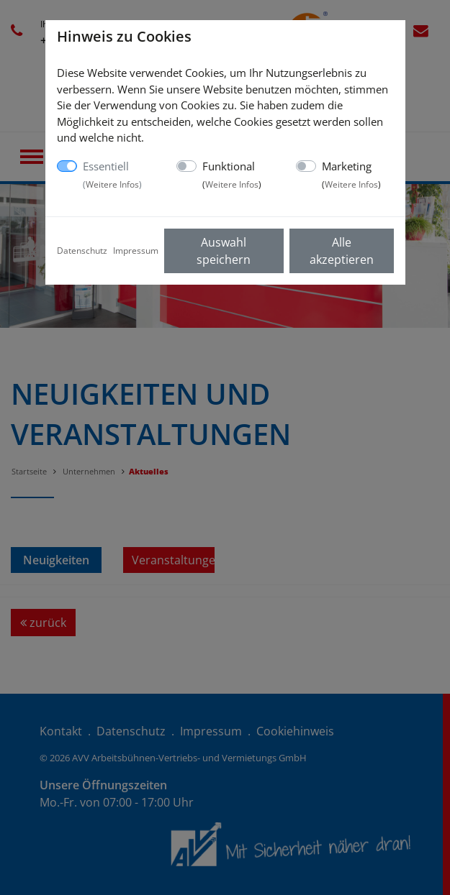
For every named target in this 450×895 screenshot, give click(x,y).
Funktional (231, 175)
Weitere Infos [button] (112, 184)
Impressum (135, 250)
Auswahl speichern (224, 250)
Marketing (351, 175)
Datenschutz (82, 250)
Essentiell (112, 175)
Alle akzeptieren (342, 250)
